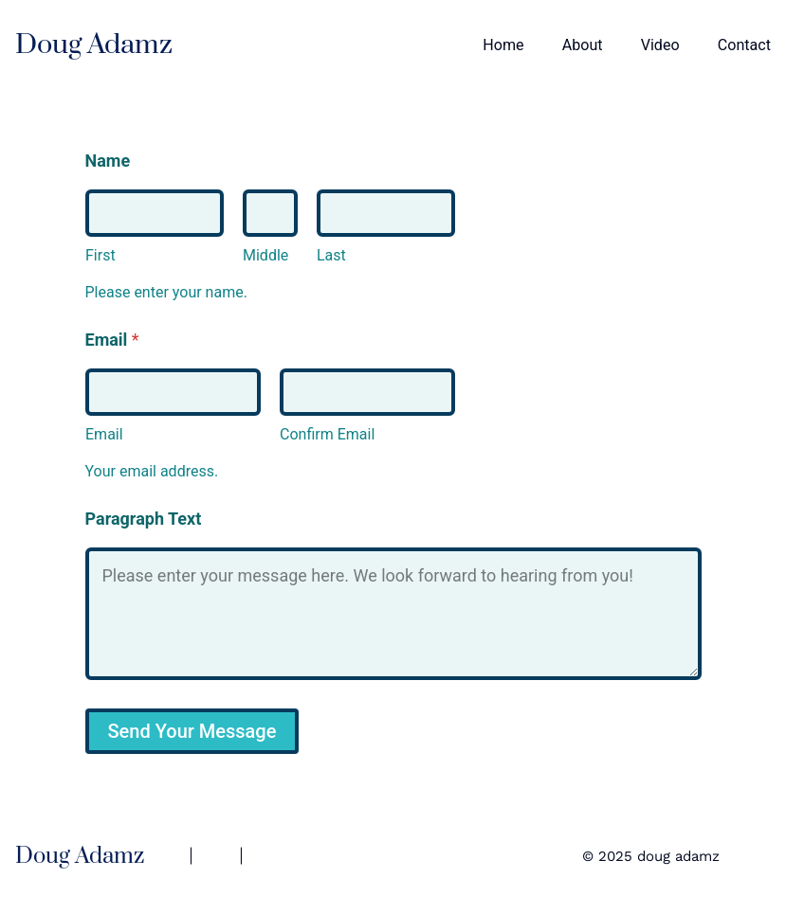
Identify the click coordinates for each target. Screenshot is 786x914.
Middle (265, 255)
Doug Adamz (94, 45)
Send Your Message (192, 731)
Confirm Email (327, 434)
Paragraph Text (143, 519)
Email (104, 434)
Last (331, 255)
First (100, 255)
